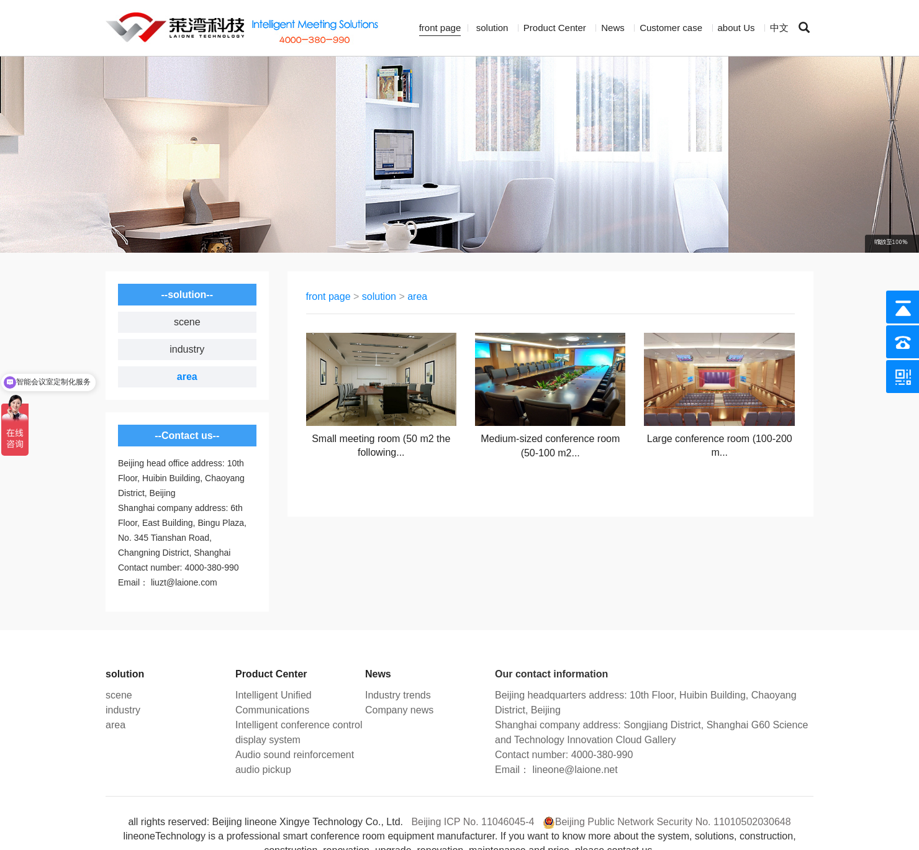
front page (440, 27)
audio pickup (263, 769)
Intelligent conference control (299, 725)
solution (492, 27)
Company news (399, 710)
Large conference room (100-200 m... (719, 445)
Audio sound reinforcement (294, 754)
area (187, 376)
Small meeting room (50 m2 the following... (381, 445)
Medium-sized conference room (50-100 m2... (550, 445)
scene (187, 322)
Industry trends (398, 695)
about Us (736, 27)
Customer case (671, 27)
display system (268, 740)
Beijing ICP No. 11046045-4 (472, 821)
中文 (779, 27)
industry (187, 349)
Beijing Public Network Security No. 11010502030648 (673, 821)
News (613, 27)
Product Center (554, 27)
